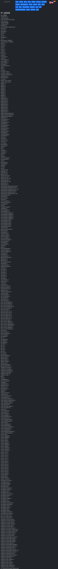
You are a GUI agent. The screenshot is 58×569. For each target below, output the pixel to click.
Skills (39, 4)
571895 (6, 22)
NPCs (25, 1)
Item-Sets (44, 1)
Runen (30, 4)
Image (28, 9)
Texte (17, 1)
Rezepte (17, 4)
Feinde (21, 1)
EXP (40, 7)
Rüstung (38, 1)
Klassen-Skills (26, 7)
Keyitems (32, 7)
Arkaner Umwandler (20, 9)
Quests (35, 4)
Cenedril (33, 9)
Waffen (33, 1)
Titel (17, 7)
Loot (37, 7)
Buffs (43, 4)
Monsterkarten (24, 4)
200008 (7, 12)
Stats (20, 7)
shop (37, 9)
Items (29, 1)
